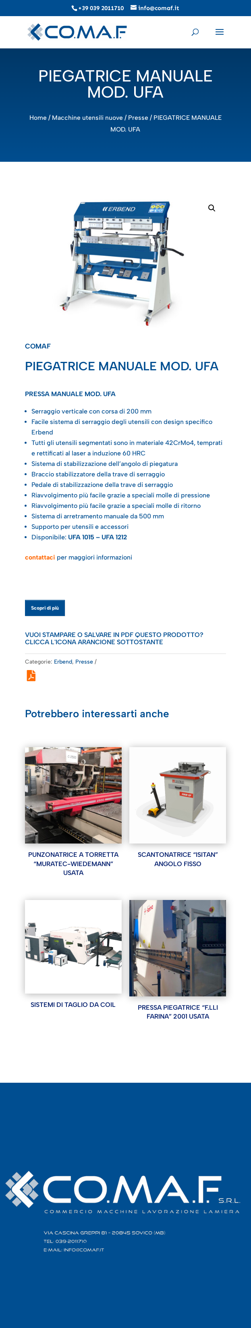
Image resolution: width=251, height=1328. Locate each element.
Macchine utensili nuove (87, 117)
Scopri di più (45, 608)
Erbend (63, 661)
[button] (212, 208)
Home (38, 117)
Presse (138, 117)
